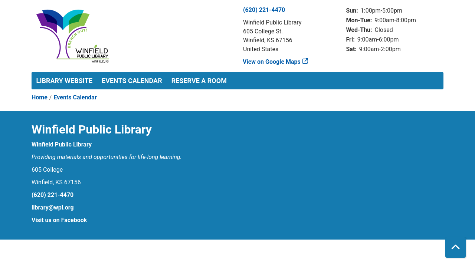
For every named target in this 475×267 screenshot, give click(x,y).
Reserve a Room (199, 81)
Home (40, 97)
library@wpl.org (53, 207)
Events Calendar (132, 81)
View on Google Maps (272, 61)
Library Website (64, 81)
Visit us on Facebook (59, 220)
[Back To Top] (455, 247)
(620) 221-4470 (264, 9)
